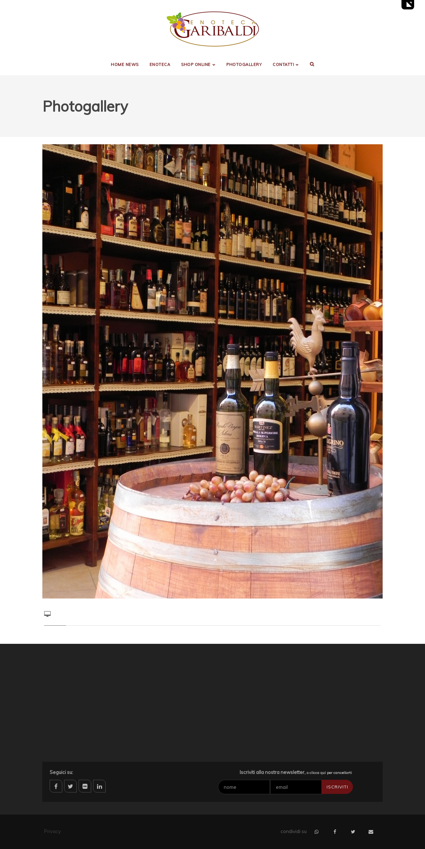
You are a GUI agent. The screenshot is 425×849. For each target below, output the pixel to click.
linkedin (99, 786)
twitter (70, 786)
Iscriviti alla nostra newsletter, (296, 772)
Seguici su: (61, 772)
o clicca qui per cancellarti (329, 772)
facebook (56, 786)
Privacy (52, 831)
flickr (85, 786)
